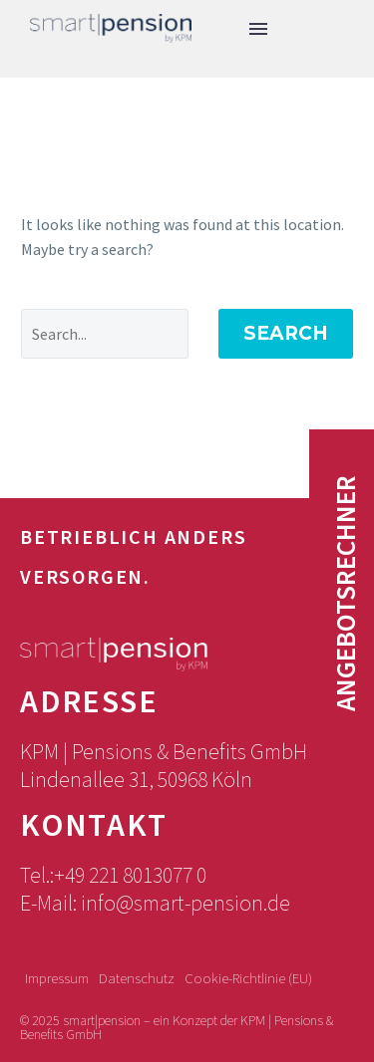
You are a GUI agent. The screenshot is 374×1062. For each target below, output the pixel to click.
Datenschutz (137, 978)
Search (285, 333)
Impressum (57, 978)
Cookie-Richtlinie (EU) (248, 978)
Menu (258, 29)
